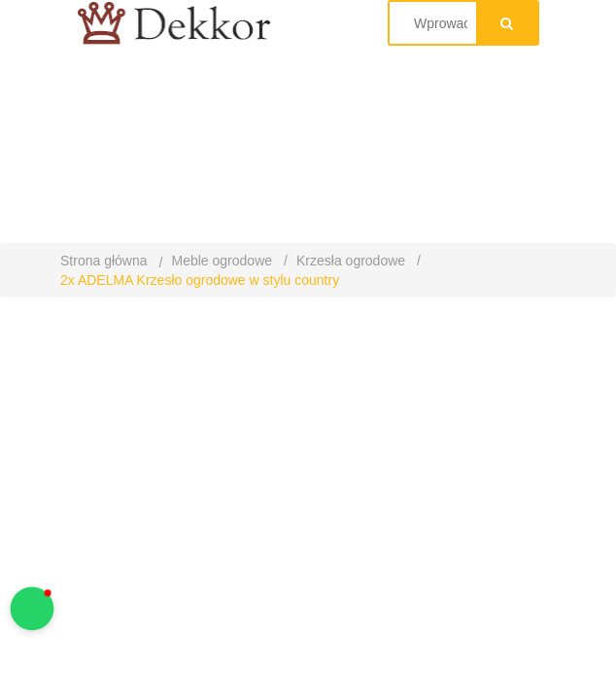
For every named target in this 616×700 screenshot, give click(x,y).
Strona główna (104, 260)
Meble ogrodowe (222, 260)
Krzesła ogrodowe (350, 260)
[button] (32, 609)
